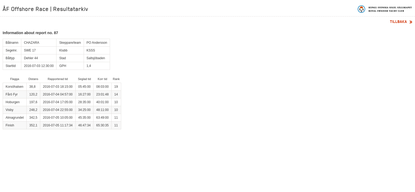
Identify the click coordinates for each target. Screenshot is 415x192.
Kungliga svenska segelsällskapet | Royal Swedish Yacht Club (385, 9)
